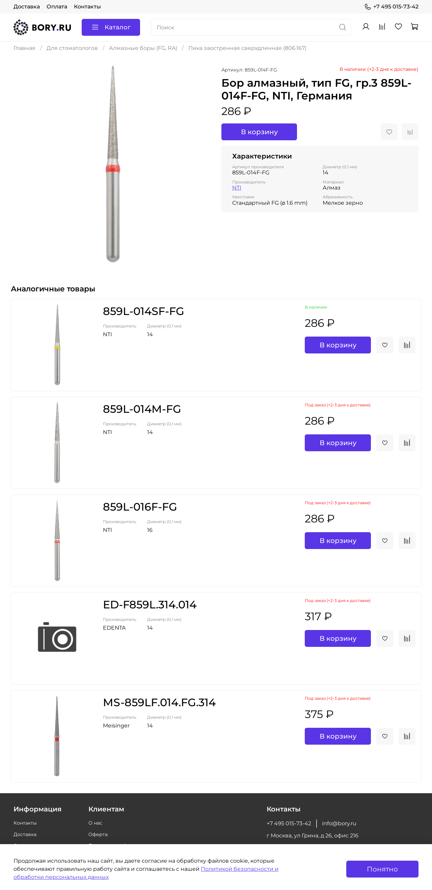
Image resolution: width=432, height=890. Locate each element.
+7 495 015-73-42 (391, 6)
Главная (24, 48)
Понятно (382, 869)
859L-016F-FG (140, 506)
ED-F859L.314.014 (149, 604)
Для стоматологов (72, 48)
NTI (236, 187)
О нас (95, 823)
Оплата (57, 6)
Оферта (98, 834)
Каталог (111, 27)
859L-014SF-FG (143, 311)
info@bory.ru (339, 823)
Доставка (27, 6)
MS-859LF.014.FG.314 (159, 702)
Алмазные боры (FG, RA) (143, 48)
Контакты (87, 6)
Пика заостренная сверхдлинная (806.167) (247, 48)
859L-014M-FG (142, 408)
